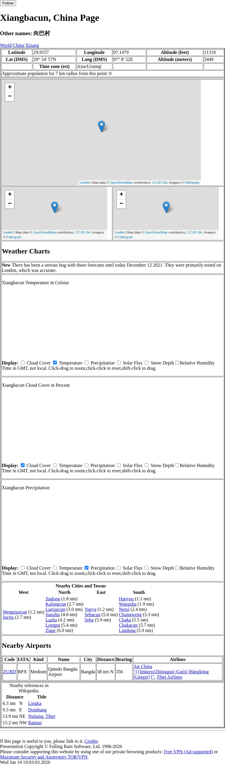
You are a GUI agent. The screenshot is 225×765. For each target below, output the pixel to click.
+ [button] (10, 87)
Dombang (37, 709)
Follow (8, 3)
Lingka (34, 703)
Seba (89, 619)
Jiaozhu (52, 614)
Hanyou (126, 598)
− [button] (10, 96)
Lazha (51, 619)
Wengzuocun (15, 611)
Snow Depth (162, 362)
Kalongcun (55, 604)
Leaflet (85, 182)
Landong (127, 630)
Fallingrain (192, 182)
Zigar (50, 630)
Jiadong (52, 598)
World (6, 45)
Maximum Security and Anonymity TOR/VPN (44, 756)
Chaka (125, 619)
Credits (91, 741)
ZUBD (9, 671)
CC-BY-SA (159, 182)
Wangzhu (128, 604)
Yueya (90, 609)
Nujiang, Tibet (41, 716)
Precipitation (103, 362)
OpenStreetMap (121, 182)
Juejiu (8, 617)
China (18, 45)
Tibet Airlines (169, 676)
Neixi (124, 609)
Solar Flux (132, 362)
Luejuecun (55, 609)
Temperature (71, 362)
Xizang (32, 45)
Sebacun (92, 614)
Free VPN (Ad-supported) (188, 751)
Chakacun (128, 625)
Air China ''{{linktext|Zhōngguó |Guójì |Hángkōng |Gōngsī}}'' (171, 671)
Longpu (52, 625)
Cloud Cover (39, 362)
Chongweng (130, 614)
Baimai (35, 722)
